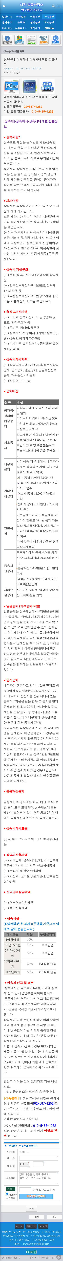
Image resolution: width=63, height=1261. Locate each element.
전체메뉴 (49, 28)
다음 (54, 1217)
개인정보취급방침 (52, 1231)
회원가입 (31, 1226)
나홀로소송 (21, 28)
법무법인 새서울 (31, 10)
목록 (31, 1208)
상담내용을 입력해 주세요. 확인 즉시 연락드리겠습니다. (38, 1178)
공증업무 (21, 16)
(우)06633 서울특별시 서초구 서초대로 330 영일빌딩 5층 (31, 1235)
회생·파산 (7, 28)
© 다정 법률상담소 (32, 1231)
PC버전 (43, 1226)
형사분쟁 (49, 22)
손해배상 (7, 22)
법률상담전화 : (23, 107)
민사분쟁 (35, 22)
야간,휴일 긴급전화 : (28, 111)
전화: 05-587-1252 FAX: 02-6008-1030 (31, 1239)
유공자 (21, 22)
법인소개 (7, 16)
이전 (37, 1217)
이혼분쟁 (35, 16)
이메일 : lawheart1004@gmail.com (31, 1243)
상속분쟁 (49, 16)
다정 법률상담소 (31, 4)
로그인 (19, 1226)
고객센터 (35, 28)
